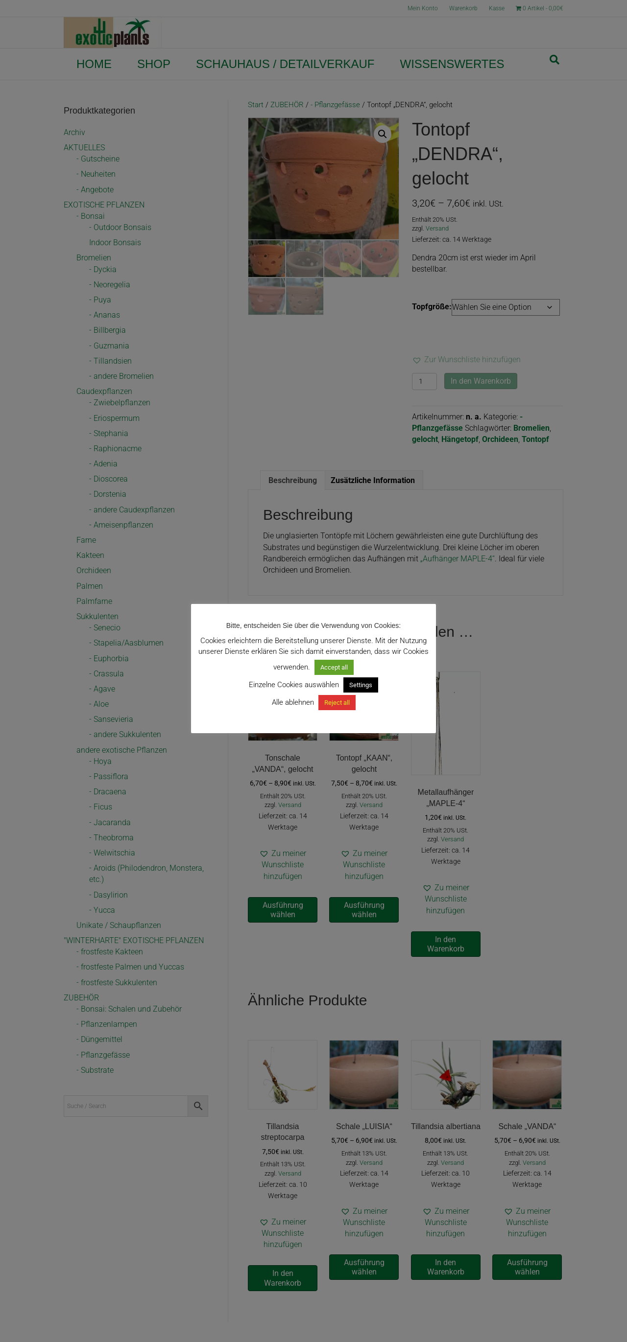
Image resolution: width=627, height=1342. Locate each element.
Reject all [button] (337, 702)
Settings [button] (360, 685)
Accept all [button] (334, 667)
